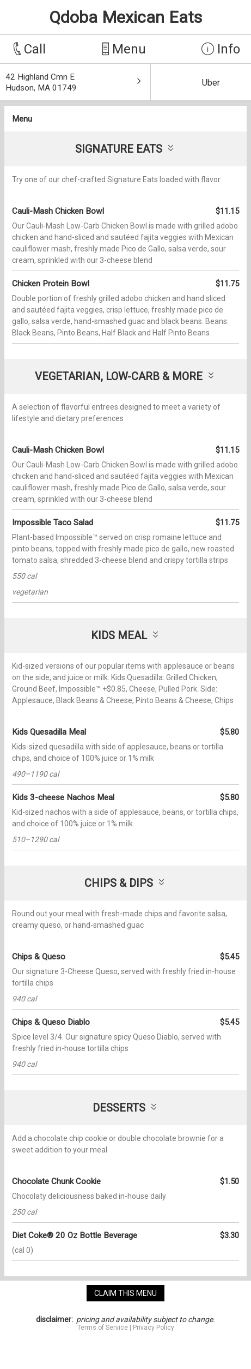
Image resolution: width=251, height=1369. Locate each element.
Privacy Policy (153, 1327)
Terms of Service (102, 1327)
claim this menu (125, 1293)
